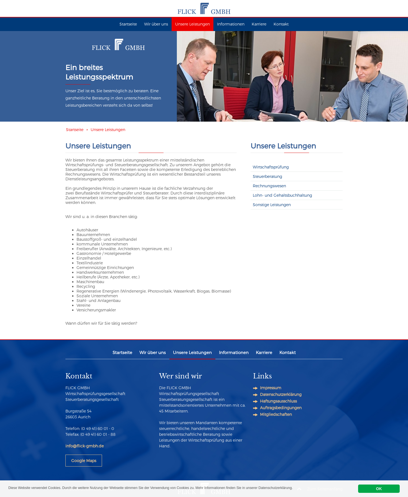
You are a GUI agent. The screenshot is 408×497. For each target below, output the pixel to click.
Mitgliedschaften (276, 414)
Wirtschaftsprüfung (271, 167)
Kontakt (281, 24)
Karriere (259, 24)
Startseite (128, 24)
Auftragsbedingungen (281, 407)
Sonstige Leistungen (272, 204)
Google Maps (83, 460)
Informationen (230, 24)
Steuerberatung (267, 176)
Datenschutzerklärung (281, 394)
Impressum (270, 387)
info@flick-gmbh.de (84, 446)
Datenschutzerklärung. (311, 488)
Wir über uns (156, 24)
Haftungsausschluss (278, 401)
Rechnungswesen (269, 185)
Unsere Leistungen (192, 24)
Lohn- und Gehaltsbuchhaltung (282, 195)
